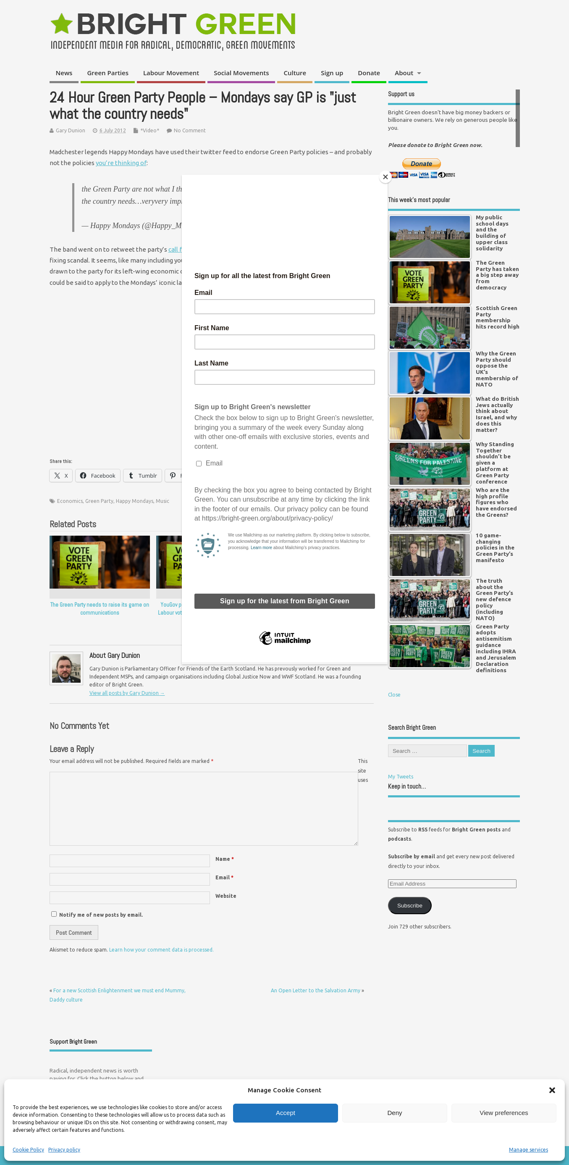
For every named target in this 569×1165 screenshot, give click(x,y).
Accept (285, 1112)
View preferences (504, 1112)
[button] (552, 1090)
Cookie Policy (28, 1149)
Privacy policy (64, 1149)
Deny (394, 1112)
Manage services (528, 1149)
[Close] (385, 177)
